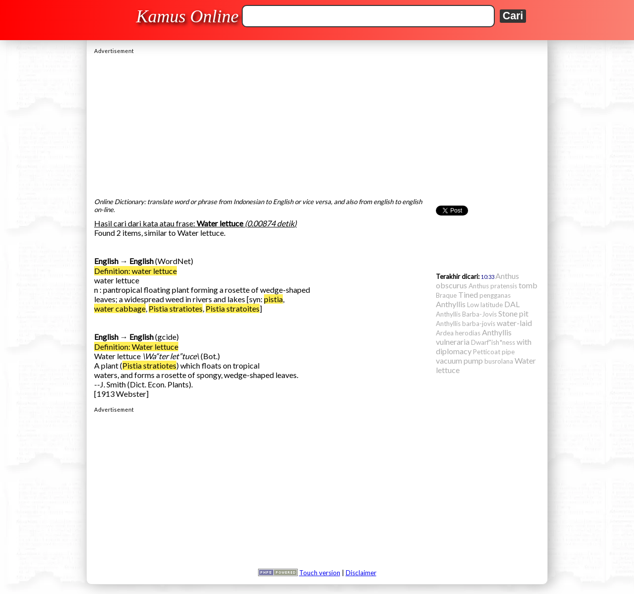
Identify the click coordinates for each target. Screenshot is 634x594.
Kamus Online (187, 16)
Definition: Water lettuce (136, 346)
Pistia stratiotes (176, 308)
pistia (273, 299)
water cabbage (120, 308)
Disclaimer (361, 573)
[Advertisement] (317, 123)
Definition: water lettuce (135, 270)
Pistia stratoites (233, 308)
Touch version (319, 573)
